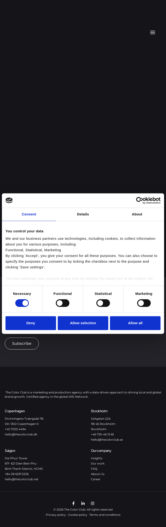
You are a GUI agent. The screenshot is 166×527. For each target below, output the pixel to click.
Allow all (135, 323)
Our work (97, 463)
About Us (97, 474)
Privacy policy (56, 515)
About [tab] (137, 214)
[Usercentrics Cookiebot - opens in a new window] (140, 200)
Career (95, 479)
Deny (30, 323)
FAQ (94, 468)
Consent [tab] (29, 214)
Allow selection (83, 323)
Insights (96, 458)
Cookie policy (77, 515)
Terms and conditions (104, 515)
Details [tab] (83, 214)
